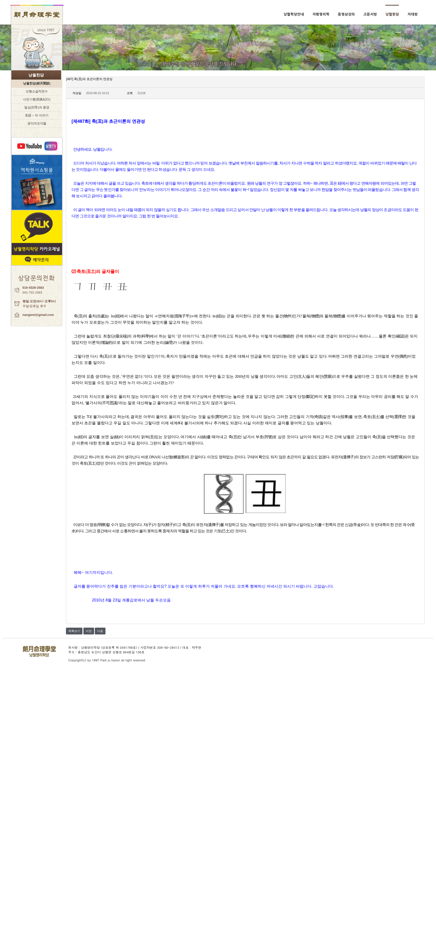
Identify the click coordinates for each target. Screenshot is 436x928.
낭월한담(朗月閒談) (36, 83)
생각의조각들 (36, 123)
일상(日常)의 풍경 (36, 107)
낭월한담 (392, 14)
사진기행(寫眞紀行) (36, 99)
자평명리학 (320, 14)
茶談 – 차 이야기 (36, 115)
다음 (100, 631)
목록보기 (74, 631)
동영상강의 (346, 14)
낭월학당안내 (293, 14)
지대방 (412, 14)
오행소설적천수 (37, 91)
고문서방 (370, 14)
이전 (89, 631)
